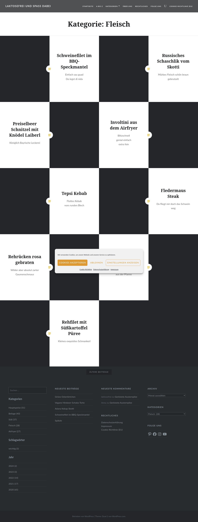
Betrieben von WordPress (83, 516)
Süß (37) (13, 419)
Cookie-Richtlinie (86, 269)
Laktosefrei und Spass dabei (28, 6)
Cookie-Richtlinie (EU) (181, 6)
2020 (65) (13, 489)
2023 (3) (13, 471)
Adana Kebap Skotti (64, 408)
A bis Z (99, 6)
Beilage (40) (14, 413)
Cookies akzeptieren (72, 262)
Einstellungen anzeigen (123, 262)
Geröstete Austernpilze (126, 396)
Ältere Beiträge (99, 372)
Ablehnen (96, 262)
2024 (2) (13, 466)
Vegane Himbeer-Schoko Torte (70, 402)
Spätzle (58, 420)
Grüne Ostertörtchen (65, 396)
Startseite (87, 6)
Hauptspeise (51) (17, 407)
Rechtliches (141, 6)
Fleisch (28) (14, 425)
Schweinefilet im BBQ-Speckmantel (72, 414)
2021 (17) (13, 483)
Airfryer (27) (14, 431)
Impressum (114, 269)
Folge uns (156, 6)
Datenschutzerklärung (101, 269)
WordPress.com (118, 516)
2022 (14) (13, 477)
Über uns (127, 6)
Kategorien (112, 6)
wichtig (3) (14, 448)
